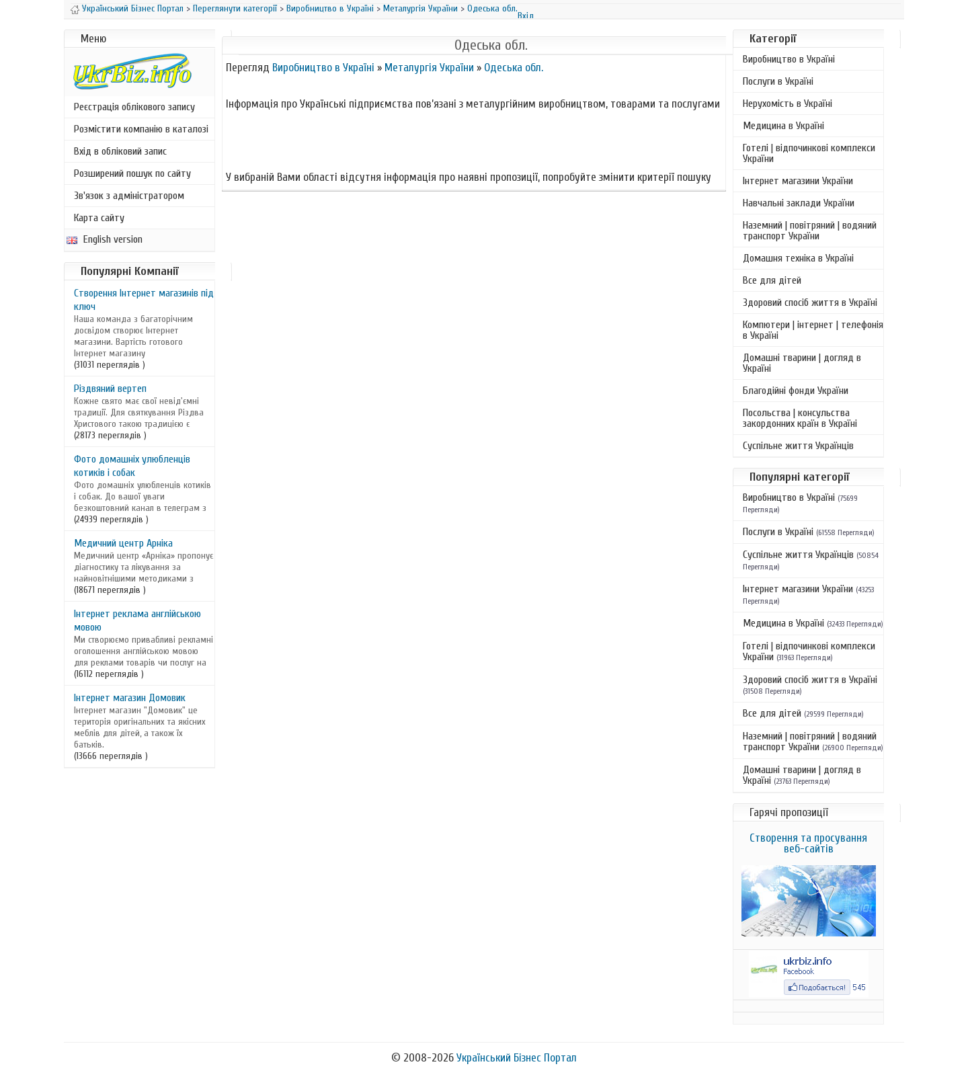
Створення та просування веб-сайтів (808, 843)
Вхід (526, 16)
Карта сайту (99, 218)
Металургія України (420, 8)
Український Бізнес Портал (133, 8)
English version (105, 239)
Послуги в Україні (778, 81)
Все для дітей (772, 280)
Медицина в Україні (783, 126)
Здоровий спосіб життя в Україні (810, 302)
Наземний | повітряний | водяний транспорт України (810, 230)
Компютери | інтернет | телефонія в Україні (813, 330)
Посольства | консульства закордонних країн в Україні (800, 418)
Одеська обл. (492, 8)
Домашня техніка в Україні (798, 258)
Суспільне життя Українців (798, 446)
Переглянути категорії (235, 8)
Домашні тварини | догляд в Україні (802, 363)
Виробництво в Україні (330, 8)
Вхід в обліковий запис (120, 151)
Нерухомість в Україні (787, 103)
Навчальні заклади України (798, 203)
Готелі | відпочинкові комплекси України (809, 153)
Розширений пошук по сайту (132, 173)
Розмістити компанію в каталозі (141, 129)
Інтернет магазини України (798, 181)
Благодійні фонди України (795, 391)
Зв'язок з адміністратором (129, 196)
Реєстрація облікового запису (134, 107)
